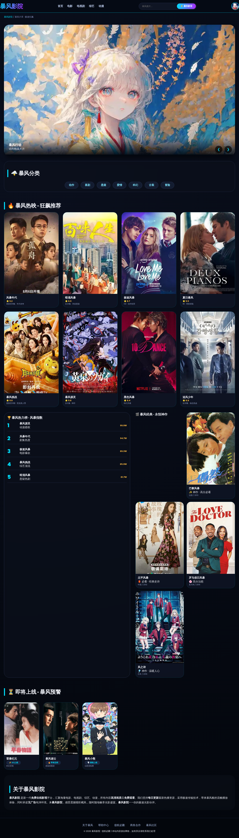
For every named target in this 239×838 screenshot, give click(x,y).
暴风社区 (151, 825)
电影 (70, 6)
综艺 (91, 6)
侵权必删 (119, 825)
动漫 (101, 6)
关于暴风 (87, 825)
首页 (60, 6)
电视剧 (81, 6)
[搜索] (159, 6)
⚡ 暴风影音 (186, 6)
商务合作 (135, 825)
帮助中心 (103, 825)
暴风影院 (8, 16)
